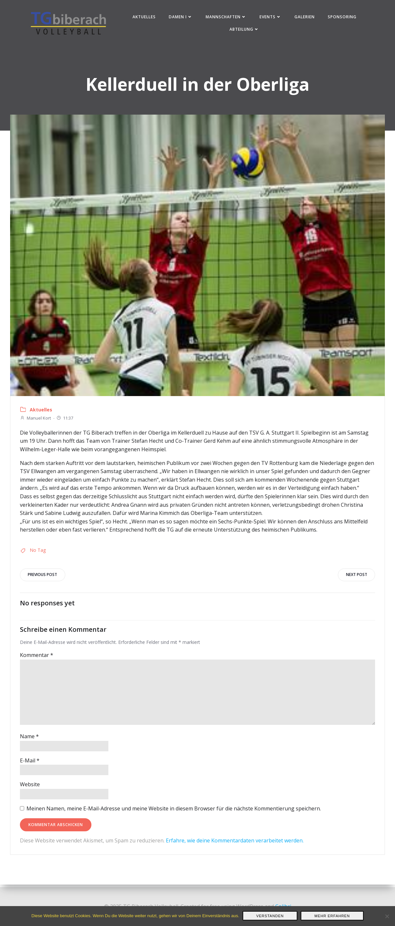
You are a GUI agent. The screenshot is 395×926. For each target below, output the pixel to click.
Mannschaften (226, 17)
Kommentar (36, 658)
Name (29, 739)
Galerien (305, 17)
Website (30, 787)
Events (271, 17)
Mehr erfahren (332, 916)
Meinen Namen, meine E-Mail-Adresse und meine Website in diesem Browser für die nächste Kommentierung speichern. (173, 811)
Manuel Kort (35, 420)
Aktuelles (144, 17)
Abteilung (245, 30)
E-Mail (30, 763)
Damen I (181, 17)
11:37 (64, 420)
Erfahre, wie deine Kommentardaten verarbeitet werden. (235, 843)
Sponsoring (342, 17)
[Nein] (387, 916)
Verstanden (270, 916)
